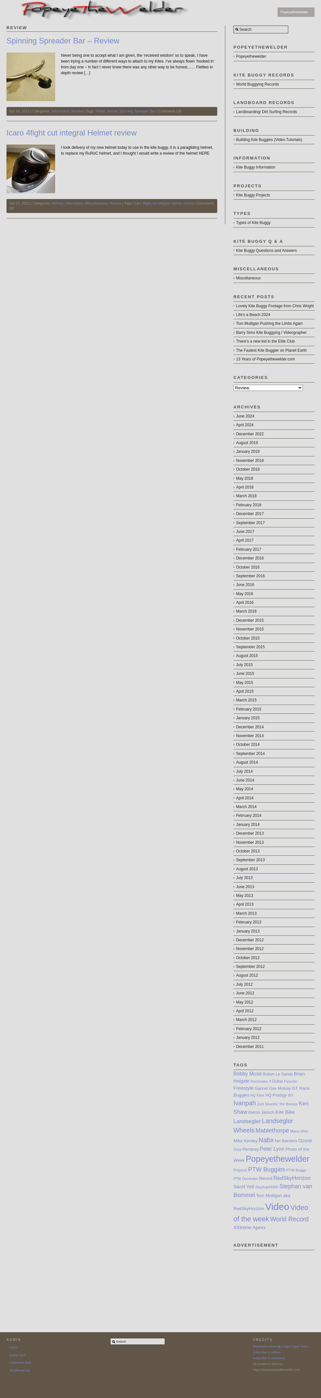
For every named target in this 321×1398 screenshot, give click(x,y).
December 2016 (250, 558)
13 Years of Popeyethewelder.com (265, 359)
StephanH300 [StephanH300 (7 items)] (266, 1187)
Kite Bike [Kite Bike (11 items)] (285, 1112)
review (112, 111)
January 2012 (248, 1037)
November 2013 (250, 842)
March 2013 (246, 913)
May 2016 (244, 594)
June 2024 (245, 416)
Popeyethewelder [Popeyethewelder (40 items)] (278, 1158)
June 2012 (245, 993)
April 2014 (245, 798)
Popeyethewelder (294, 12)
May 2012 (244, 1002)
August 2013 (247, 869)
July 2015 (244, 665)
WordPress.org (19, 1370)
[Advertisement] (274, 1282)
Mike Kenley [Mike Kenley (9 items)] (245, 1140)
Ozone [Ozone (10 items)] (305, 1140)
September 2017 (250, 523)
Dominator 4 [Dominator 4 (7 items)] (261, 1081)
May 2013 (244, 895)
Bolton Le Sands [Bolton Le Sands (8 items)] (278, 1074)
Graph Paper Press (295, 1346)
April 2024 (245, 425)
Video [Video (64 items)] (277, 1206)
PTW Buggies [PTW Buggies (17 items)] (266, 1169)
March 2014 (246, 807)
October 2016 (248, 567)
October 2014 (248, 744)
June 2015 (245, 673)
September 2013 (250, 860)
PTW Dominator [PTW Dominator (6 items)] (245, 1179)
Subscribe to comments (269, 1358)
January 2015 (248, 718)
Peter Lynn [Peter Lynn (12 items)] (272, 1149)
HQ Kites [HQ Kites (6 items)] (257, 1095)
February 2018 (248, 505)
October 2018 (248, 469)
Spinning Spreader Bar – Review (62, 40)
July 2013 (244, 877)
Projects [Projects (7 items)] (240, 1170)
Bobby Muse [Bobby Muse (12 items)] (247, 1073)
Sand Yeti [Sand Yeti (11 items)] (243, 1186)
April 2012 (245, 1011)
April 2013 (245, 904)
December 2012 (250, 940)
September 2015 (250, 647)
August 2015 (247, 655)
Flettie (100, 111)
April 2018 (245, 487)
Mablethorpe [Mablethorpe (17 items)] (272, 1130)
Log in (13, 1347)
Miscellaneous (96, 203)
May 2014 (244, 789)
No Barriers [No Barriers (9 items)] (286, 1140)
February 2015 (248, 709)
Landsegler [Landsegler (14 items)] (247, 1121)
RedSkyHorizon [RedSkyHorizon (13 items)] (292, 1178)
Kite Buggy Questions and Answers (266, 250)
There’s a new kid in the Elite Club (265, 341)
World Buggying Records (257, 84)
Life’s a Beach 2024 (253, 314)
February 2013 (248, 922)
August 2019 (247, 443)
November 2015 (250, 629)
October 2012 (248, 958)
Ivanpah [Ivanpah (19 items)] (244, 1103)
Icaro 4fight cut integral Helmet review (71, 132)
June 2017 (245, 531)
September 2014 (250, 753)
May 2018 (244, 478)
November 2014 (250, 736)
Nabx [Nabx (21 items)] (266, 1140)
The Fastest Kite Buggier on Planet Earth (271, 350)
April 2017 (245, 540)
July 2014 (244, 771)
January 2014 (248, 824)
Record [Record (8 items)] (265, 1178)
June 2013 (245, 887)
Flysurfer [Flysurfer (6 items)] (290, 1081)
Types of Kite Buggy (253, 222)
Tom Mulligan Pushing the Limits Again (269, 323)
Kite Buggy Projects (253, 195)
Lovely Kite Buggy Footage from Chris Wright (275, 306)
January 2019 (248, 451)
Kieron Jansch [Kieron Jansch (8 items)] (261, 1112)
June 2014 (245, 780)
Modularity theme (265, 1346)
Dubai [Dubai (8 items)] (277, 1081)
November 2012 (250, 948)
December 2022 (250, 434)
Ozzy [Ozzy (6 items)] (237, 1149)
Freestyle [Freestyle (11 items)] (243, 1088)
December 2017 (250, 513)
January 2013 (248, 931)
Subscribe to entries (266, 1352)
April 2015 (245, 691)
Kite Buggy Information (255, 167)
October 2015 (248, 638)
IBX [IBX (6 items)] (290, 1095)
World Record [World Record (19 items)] (289, 1219)
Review (77, 111)
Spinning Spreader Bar (137, 111)
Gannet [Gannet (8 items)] (261, 1088)
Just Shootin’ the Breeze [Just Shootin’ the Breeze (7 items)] (277, 1104)
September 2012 (250, 966)
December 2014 (250, 727)
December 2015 (250, 620)
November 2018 (250, 460)
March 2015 (246, 700)
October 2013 (248, 851)
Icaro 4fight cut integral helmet (157, 203)
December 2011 (250, 1046)
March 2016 (246, 611)
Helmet (57, 203)
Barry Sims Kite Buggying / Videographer (271, 332)
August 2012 (247, 975)
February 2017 (248, 549)
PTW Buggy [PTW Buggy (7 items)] (296, 1170)
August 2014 (247, 762)
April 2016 (245, 602)
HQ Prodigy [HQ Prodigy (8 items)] (275, 1095)
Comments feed (20, 1362)
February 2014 (248, 815)
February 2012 (248, 1029)
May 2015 (244, 682)
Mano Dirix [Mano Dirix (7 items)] (299, 1131)
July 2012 (244, 984)
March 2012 (246, 1019)
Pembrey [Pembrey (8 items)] (251, 1149)
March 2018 (246, 496)
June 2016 (245, 584)
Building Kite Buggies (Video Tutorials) (269, 139)
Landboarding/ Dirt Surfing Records (266, 112)
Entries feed (17, 1355)
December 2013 (250, 833)
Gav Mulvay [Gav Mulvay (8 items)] (280, 1088)
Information (60, 111)
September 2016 (250, 576)
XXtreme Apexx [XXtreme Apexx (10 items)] (249, 1227)
